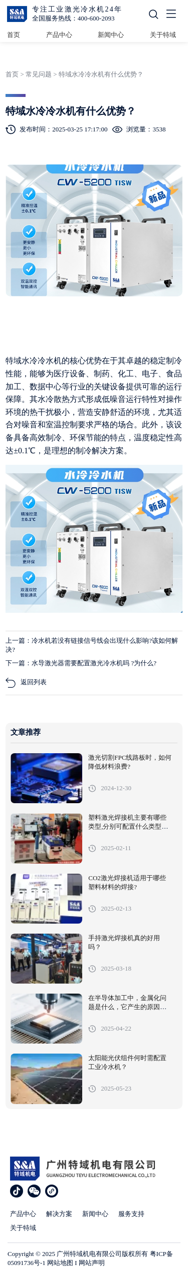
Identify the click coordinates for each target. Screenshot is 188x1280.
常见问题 (39, 74)
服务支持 (131, 1214)
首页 (13, 34)
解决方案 (59, 1214)
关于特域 (163, 34)
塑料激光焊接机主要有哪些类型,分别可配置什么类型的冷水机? (128, 826)
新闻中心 (111, 34)
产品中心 (59, 34)
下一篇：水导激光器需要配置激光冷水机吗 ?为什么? (81, 663)
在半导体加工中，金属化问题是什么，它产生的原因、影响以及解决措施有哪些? (127, 1007)
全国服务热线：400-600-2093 (73, 18)
